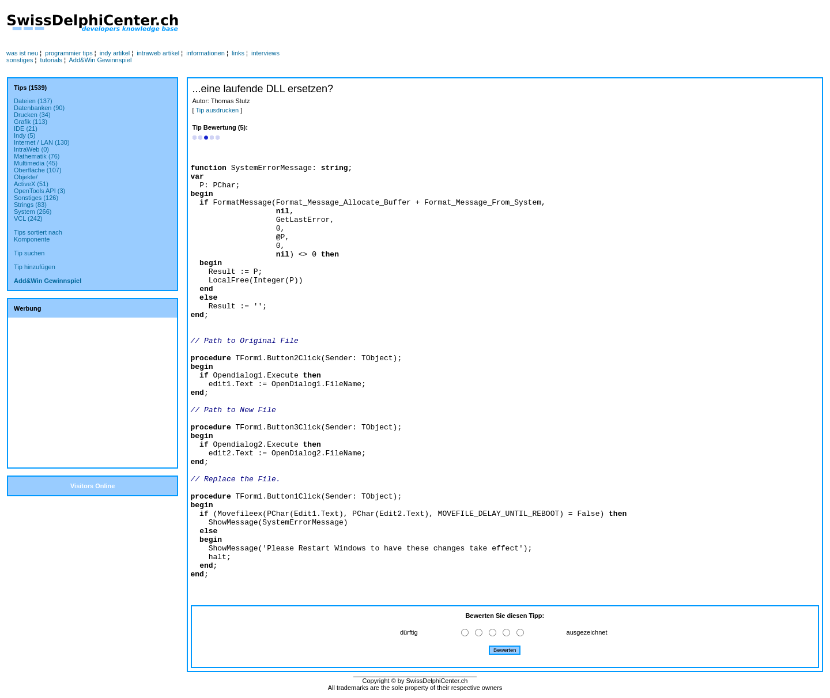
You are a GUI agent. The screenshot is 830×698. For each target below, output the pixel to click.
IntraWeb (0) (31, 149)
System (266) (32, 211)
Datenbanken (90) (39, 107)
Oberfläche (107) (38, 170)
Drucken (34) (32, 114)
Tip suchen (29, 253)
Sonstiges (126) (36, 197)
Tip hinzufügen (34, 266)
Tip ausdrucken (217, 110)
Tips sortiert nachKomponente (38, 236)
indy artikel (115, 53)
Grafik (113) (30, 121)
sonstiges (19, 59)
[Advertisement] (412, 23)
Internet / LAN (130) (42, 142)
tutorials (51, 59)
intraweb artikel (158, 53)
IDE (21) (25, 128)
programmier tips (69, 53)
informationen (205, 53)
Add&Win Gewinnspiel (100, 59)
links (238, 53)
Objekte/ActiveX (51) (31, 180)
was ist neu (22, 53)
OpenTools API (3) (39, 190)
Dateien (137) (33, 100)
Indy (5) (24, 135)
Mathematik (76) (36, 156)
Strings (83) (30, 204)
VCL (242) (28, 218)
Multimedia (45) (36, 163)
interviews (265, 53)
